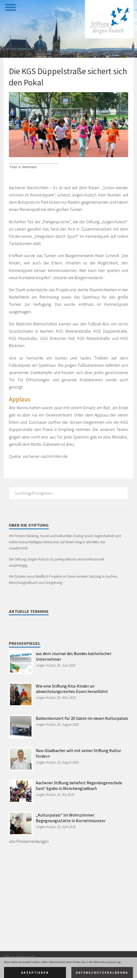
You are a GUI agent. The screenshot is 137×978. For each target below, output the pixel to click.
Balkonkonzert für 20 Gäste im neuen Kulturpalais (82, 718)
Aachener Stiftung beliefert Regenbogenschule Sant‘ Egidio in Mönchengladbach (79, 785)
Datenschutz (30, 971)
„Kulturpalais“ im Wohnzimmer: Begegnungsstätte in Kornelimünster (71, 817)
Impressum (11, 971)
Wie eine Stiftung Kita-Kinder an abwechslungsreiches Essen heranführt (72, 688)
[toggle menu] (10, 6)
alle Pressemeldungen (29, 841)
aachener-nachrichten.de (45, 456)
